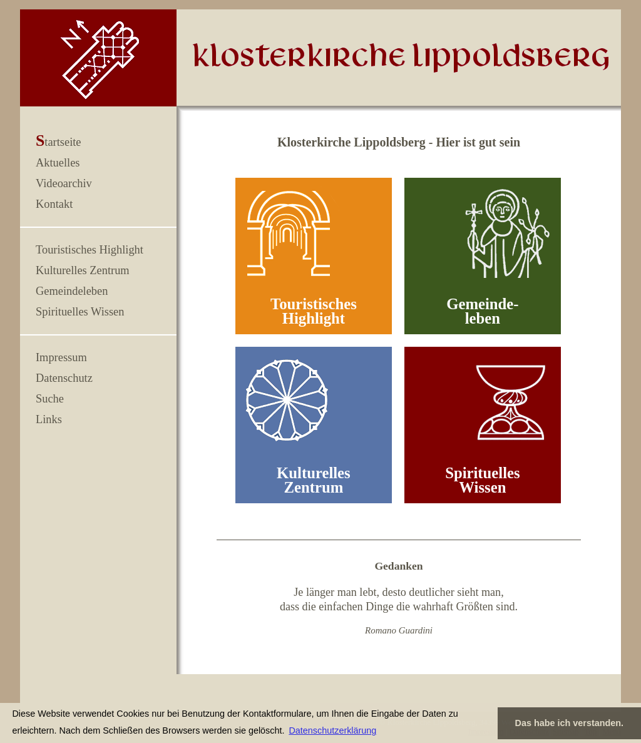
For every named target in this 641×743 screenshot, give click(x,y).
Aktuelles (57, 162)
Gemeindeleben (72, 291)
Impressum (61, 357)
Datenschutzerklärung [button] (332, 730)
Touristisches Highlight (89, 249)
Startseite (58, 142)
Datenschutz (64, 378)
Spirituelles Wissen (80, 311)
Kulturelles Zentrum (83, 270)
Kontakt (54, 204)
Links (49, 419)
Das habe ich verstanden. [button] (569, 723)
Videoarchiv (64, 183)
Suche (50, 398)
